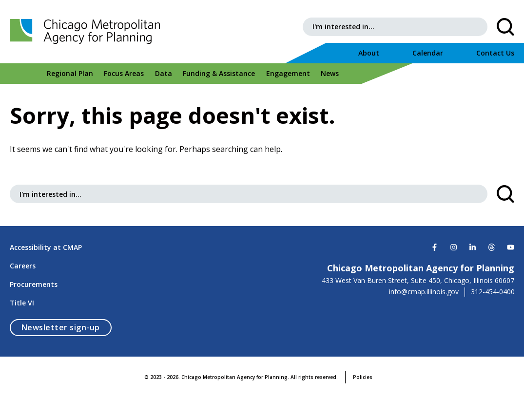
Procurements (34, 284)
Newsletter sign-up (66, 327)
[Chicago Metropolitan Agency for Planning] (88, 31)
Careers (23, 265)
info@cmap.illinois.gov (424, 291)
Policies (362, 377)
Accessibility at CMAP (46, 247)
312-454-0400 (493, 291)
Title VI (22, 302)
